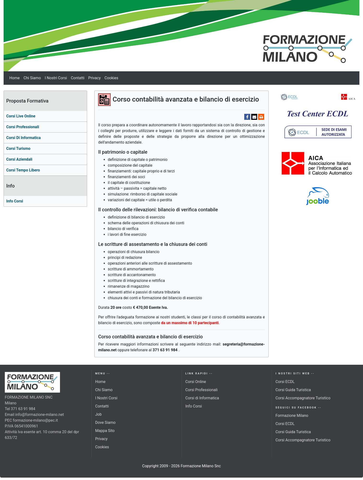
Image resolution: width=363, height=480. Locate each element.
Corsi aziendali (19, 159)
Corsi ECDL (285, 381)
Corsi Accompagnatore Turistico (302, 398)
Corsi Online (195, 381)
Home (14, 78)
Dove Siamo (105, 422)
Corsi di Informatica (202, 398)
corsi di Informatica (23, 137)
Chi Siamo (32, 78)
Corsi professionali (22, 127)
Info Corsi (14, 201)
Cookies (111, 78)
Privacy (94, 78)
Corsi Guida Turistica (293, 390)
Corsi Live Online (20, 116)
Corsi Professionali (201, 390)
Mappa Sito (105, 430)
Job (98, 414)
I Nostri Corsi (56, 78)
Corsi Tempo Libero (23, 170)
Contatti (77, 78)
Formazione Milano (291, 415)
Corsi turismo (18, 148)
